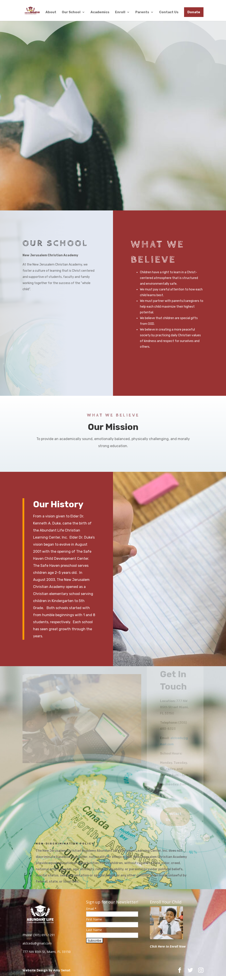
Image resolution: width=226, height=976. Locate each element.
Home (35, 12)
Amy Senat (61, 970)
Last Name (94, 930)
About (50, 12)
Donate (193, 12)
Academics (99, 12)
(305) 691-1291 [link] (44, 935)
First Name (94, 919)
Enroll (120, 12)
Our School (71, 12)
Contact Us (169, 12)
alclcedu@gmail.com (37, 943)
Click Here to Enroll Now (168, 946)
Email (91, 909)
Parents (142, 12)
